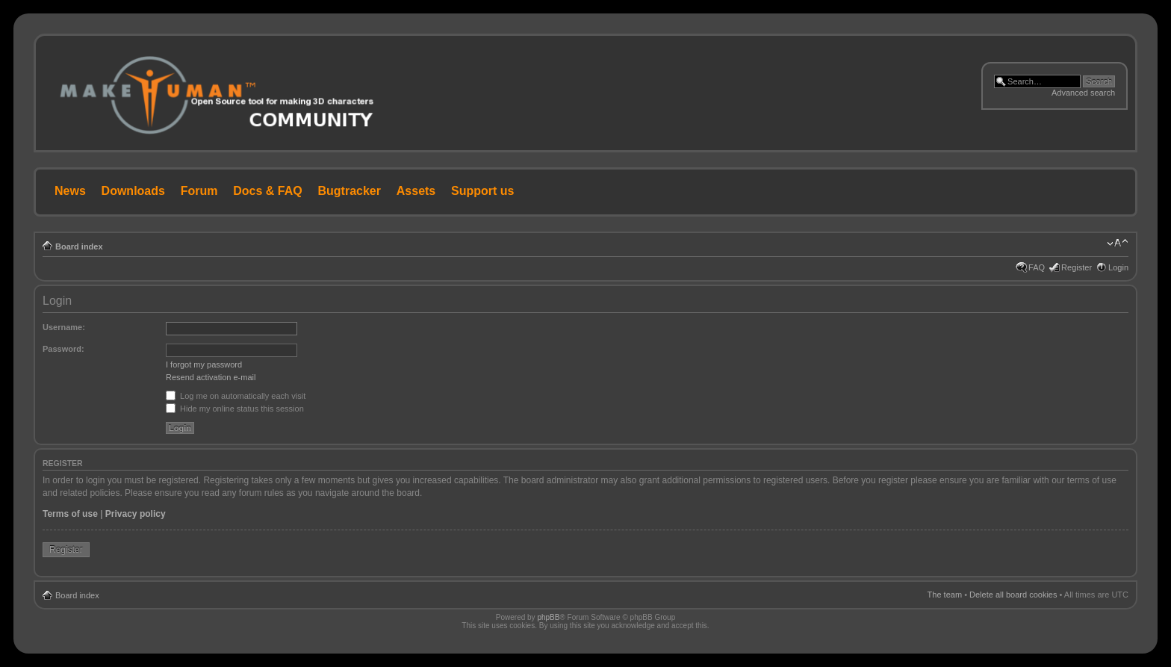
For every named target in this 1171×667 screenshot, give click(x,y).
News (70, 190)
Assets (416, 190)
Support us (482, 190)
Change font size (1117, 243)
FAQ (1036, 267)
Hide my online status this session (235, 408)
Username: (64, 327)
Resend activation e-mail (210, 377)
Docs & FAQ (267, 190)
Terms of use (70, 514)
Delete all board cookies (1013, 594)
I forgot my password (204, 364)
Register (1076, 267)
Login (1118, 267)
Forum (199, 190)
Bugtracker (349, 190)
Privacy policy (135, 514)
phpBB (548, 617)
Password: (63, 348)
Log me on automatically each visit (235, 395)
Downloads (133, 190)
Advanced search (1083, 92)
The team (945, 594)
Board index (79, 246)
